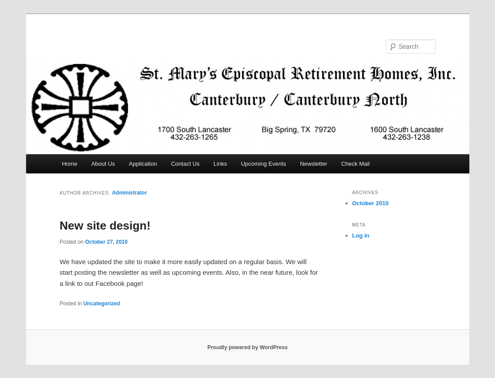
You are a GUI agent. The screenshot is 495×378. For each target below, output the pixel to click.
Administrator (129, 193)
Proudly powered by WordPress (247, 347)
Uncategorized (101, 303)
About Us (103, 163)
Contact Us (185, 163)
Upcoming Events (263, 163)
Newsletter (313, 163)
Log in (361, 235)
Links (220, 163)
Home (70, 163)
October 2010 (370, 203)
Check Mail (355, 163)
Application (143, 163)
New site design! (105, 225)
